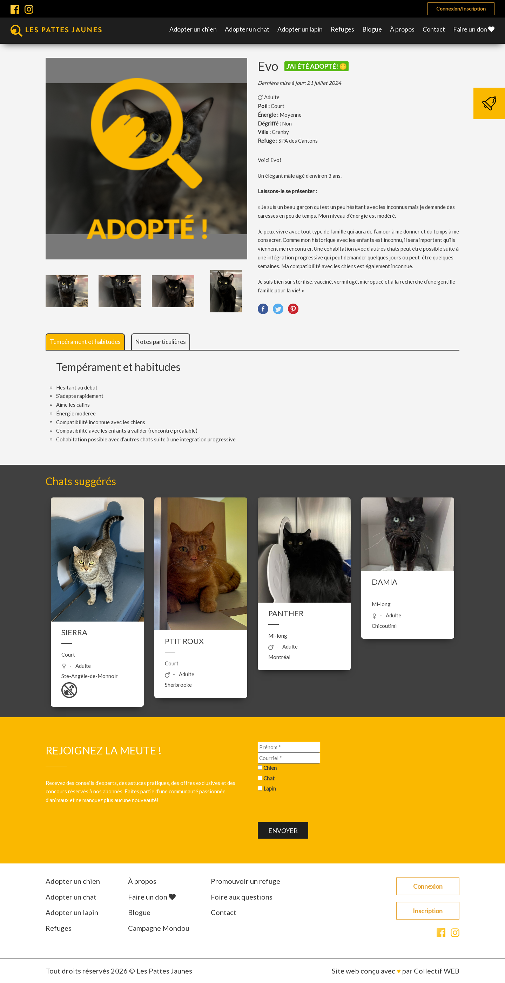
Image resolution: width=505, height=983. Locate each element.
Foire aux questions (241, 897)
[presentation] (311, 808)
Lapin (269, 788)
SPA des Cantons (298, 140)
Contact (434, 29)
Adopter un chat (247, 29)
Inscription (428, 911)
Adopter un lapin (300, 29)
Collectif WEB (436, 971)
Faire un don (473, 29)
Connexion (428, 886)
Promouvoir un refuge (245, 881)
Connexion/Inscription (461, 9)
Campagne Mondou (158, 928)
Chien (270, 768)
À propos (402, 29)
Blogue (372, 29)
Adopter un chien (193, 29)
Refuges (342, 29)
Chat (269, 778)
